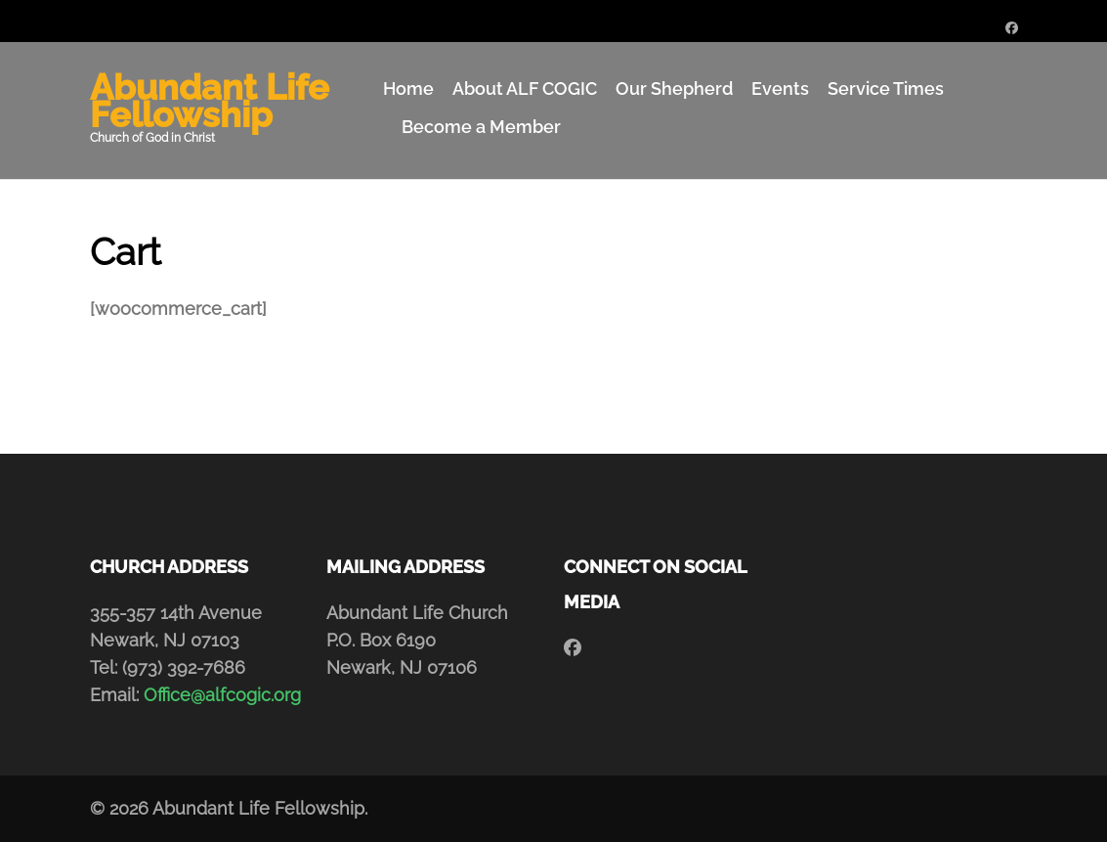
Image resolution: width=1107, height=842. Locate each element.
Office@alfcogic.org (222, 695)
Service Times (886, 88)
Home (408, 88)
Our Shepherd (674, 88)
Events (780, 88)
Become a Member (481, 126)
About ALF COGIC (524, 88)
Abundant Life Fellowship (209, 100)
